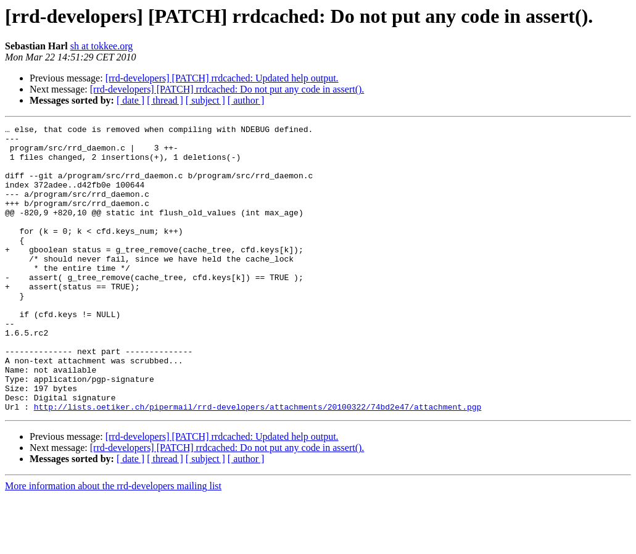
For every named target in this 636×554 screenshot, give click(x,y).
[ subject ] (205, 100)
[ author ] (246, 100)
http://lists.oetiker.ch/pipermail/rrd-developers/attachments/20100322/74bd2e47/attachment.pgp (257, 463)
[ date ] (130, 100)
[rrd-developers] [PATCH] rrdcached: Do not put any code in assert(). (227, 89)
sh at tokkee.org (101, 46)
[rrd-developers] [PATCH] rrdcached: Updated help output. (222, 78)
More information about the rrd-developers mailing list (113, 543)
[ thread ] (165, 100)
